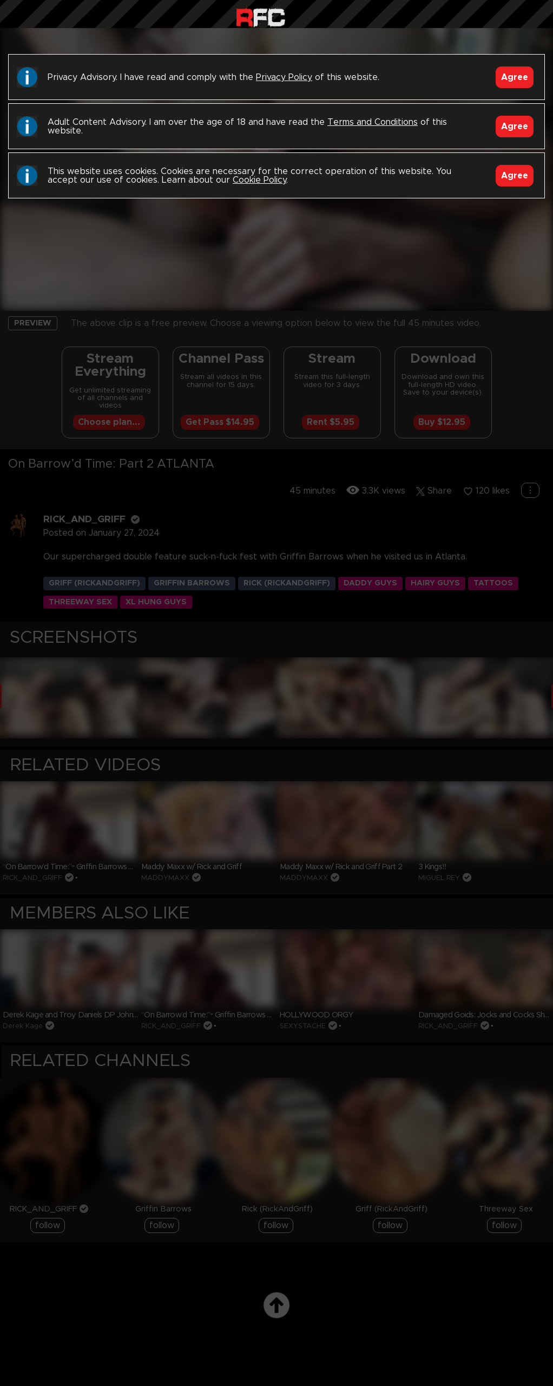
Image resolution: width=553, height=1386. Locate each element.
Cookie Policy (259, 180)
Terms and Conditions (372, 122)
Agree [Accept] (514, 77)
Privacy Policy (284, 77)
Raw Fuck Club (260, 16)
